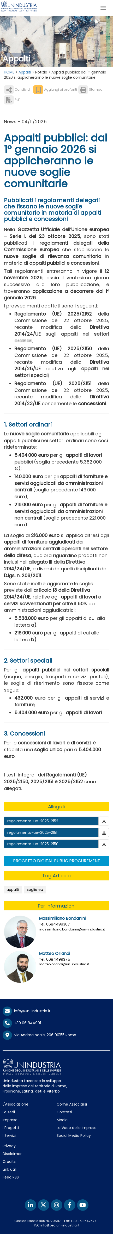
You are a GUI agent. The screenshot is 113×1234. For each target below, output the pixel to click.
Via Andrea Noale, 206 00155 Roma (39, 1035)
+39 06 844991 (22, 1023)
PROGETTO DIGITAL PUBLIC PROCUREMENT (56, 861)
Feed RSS (11, 1177)
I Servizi (9, 1135)
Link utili (9, 1169)
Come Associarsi (72, 1104)
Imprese (10, 1119)
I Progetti (11, 1127)
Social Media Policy (74, 1135)
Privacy (9, 1146)
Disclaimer (12, 1153)
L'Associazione (15, 1104)
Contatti (64, 1112)
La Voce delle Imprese (77, 1127)
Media (62, 1119)
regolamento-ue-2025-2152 (32, 821)
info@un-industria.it (26, 1011)
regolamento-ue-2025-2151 (32, 832)
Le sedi (9, 1112)
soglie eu (35, 889)
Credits (9, 1161)
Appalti (25, 72)
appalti (13, 889)
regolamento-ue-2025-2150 (32, 844)
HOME (9, 72)
